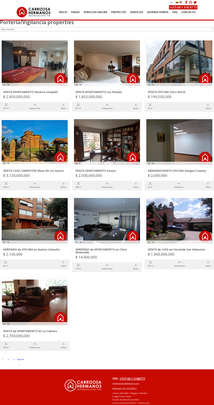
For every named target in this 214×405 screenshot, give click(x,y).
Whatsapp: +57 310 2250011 (124, 363)
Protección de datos (121, 386)
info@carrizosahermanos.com (125, 359)
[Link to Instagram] (190, 2)
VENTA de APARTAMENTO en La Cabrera (30, 312)
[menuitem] (63, 12)
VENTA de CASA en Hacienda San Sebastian (176, 237)
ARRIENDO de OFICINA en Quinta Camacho (31, 237)
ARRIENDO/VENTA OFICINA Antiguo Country (177, 164)
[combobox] (107, 29)
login (171, 2)
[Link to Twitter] (195, 2)
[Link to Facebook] (186, 2)
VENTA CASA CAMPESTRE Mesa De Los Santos (33, 164)
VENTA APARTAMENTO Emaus (95, 164)
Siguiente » (19, 335)
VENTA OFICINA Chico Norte (166, 92)
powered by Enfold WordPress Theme (124, 401)
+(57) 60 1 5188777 (132, 354)
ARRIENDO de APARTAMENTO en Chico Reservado (101, 239)
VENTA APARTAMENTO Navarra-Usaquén (30, 92)
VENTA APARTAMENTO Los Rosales (98, 92)
